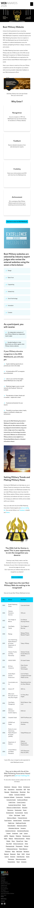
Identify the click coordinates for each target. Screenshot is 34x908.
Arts (5, 789)
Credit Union (12, 802)
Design (24, 805)
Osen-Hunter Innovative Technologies (24, 667)
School (28, 854)
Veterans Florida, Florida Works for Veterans (25, 653)
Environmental (19, 813)
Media (5, 839)
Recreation (26, 851)
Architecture (26, 787)
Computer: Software (9, 797)
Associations (11, 789)
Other (26, 844)
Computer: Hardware (19, 795)
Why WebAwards (4, 882)
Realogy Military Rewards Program (25, 634)
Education (24, 808)
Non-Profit (9, 844)
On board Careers (25, 660)
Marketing (18, 836)
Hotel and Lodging (22, 826)
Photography (19, 846)
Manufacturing (26, 836)
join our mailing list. (22, 775)
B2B (25, 789)
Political (26, 846)
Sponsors (3, 875)
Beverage (7, 792)
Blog (28, 792)
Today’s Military (25, 643)
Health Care (11, 823)
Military (28, 839)
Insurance (23, 828)
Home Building (11, 826)
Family (23, 815)
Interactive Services (10, 831)
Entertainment (10, 813)
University (23, 862)
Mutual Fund (19, 841)
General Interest (17, 820)
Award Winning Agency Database (7, 893)
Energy (25, 810)
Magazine (11, 836)
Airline (20, 787)
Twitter (8, 512)
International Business (23, 831)
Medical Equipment (19, 839)
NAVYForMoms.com (26, 717)
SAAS (23, 854)
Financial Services (22, 818)
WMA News (3, 899)
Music (13, 841)
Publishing (7, 851)
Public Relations (23, 849)
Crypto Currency (21, 802)
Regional (6, 854)
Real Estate (19, 851)
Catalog (11, 795)
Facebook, (22, 510)
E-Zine (10, 815)
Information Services (13, 828)
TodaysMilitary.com (26, 733)
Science (7, 857)
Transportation (11, 862)
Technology (11, 859)
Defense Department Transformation (25, 743)
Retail (18, 854)
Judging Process (4, 885)
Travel (18, 862)
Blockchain (23, 792)
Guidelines (3, 880)
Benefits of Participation (5, 883)
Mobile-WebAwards (5, 891)
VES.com (23, 613)
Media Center (3, 895)
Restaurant (13, 854)
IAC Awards (3, 890)
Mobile (8, 841)
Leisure (26, 833)
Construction (19, 797)
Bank (28, 789)
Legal (21, 833)
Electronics (10, 810)
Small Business (21, 857)
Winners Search (4, 887)
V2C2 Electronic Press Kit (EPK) (25, 751)
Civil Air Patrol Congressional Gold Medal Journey (26, 675)
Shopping (12, 857)
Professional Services (12, 849)
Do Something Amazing (24, 723)
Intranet (8, 833)
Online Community (18, 844)
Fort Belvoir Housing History (25, 620)
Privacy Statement (4, 888)
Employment (18, 810)
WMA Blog (3, 879)
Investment (15, 833)
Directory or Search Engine (14, 808)
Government (26, 820)
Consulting (27, 797)
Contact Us (3, 877)
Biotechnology (14, 792)
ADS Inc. (23, 689)
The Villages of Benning (25, 627)
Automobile (19, 789)
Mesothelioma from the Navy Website (26, 683)
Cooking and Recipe (22, 800)
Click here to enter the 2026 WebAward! (17, 222)
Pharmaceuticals (10, 846)
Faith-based (17, 815)
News (26, 841)
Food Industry (8, 820)
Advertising (7, 787)
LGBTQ (6, 836)
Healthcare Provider (21, 823)
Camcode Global (25, 605)
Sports (27, 857)
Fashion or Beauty (11, 818)
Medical (11, 839)
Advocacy (14, 787)
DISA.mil (23, 711)
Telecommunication (21, 859)
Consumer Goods (11, 800)
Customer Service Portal (14, 805)
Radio (13, 851)
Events (26, 813)
